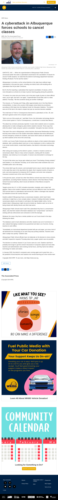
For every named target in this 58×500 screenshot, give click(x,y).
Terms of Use (48, 487)
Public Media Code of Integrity (38, 480)
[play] (4, 7)
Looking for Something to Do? (29, 465)
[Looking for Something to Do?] (29, 434)
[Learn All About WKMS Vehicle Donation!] (29, 367)
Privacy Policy (25, 483)
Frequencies (48, 480)
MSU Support (48, 483)
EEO (34, 484)
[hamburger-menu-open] (3, 2)
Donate (52, 2)
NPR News (5, 18)
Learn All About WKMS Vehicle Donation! (29, 398)
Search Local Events (29, 469)
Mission (23, 480)
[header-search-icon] (44, 2)
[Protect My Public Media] (16, 497)
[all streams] (56, 8)
